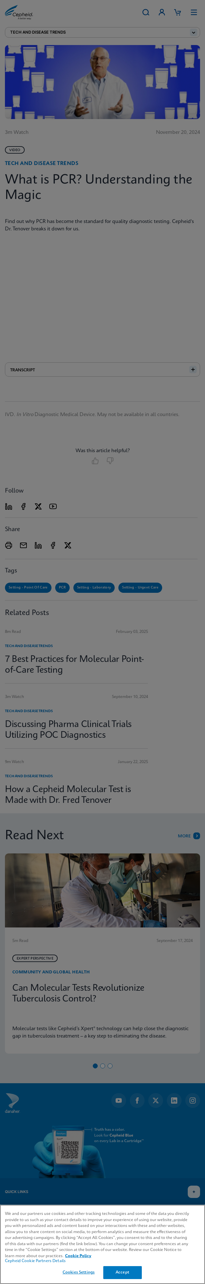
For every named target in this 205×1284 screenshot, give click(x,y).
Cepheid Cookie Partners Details (35, 1261)
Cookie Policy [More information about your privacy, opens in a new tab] (78, 1256)
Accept (122, 1272)
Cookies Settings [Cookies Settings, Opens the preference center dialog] (79, 1272)
